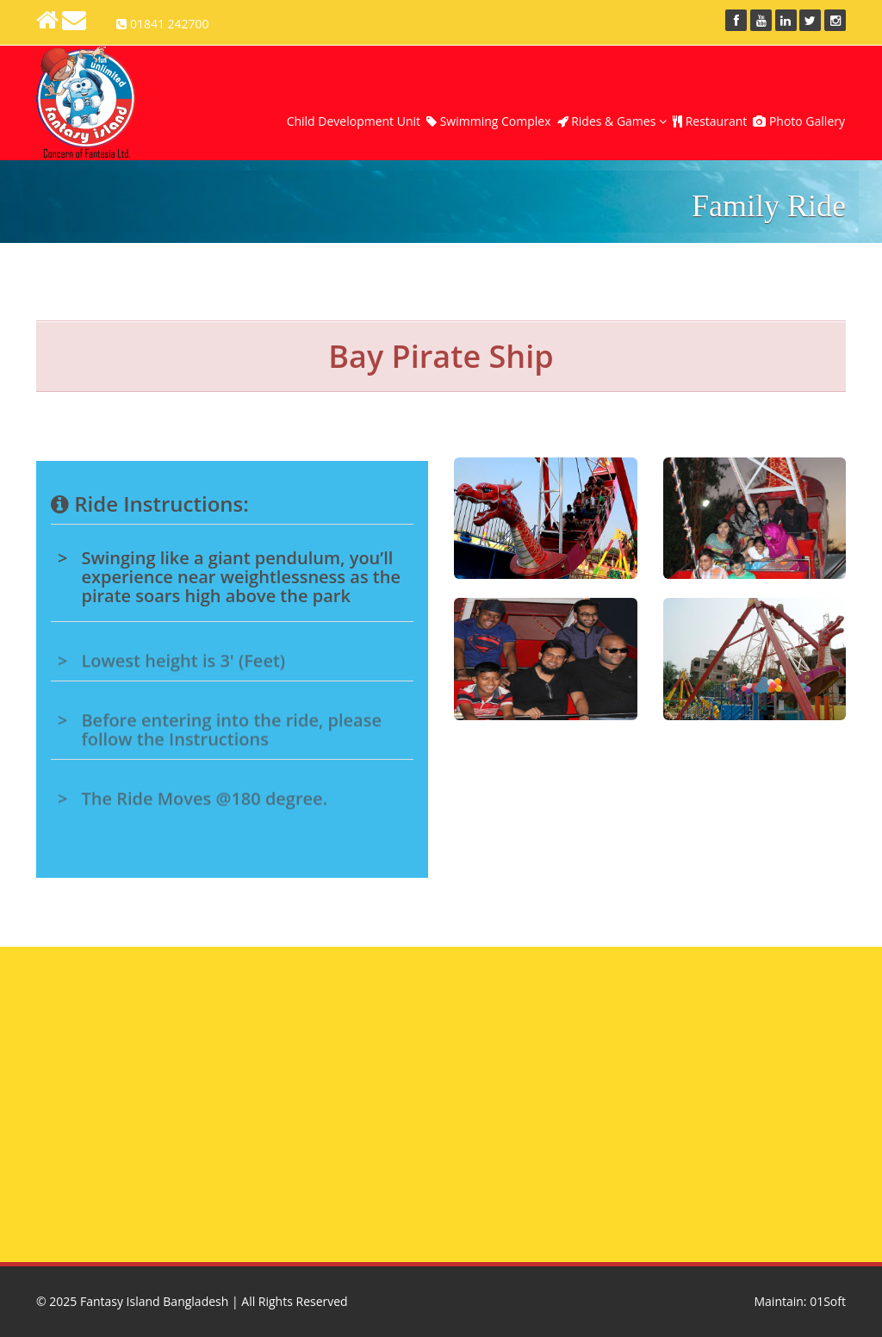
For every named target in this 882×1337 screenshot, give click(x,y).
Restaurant (710, 121)
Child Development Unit (353, 121)
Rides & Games (612, 121)
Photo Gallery (799, 121)
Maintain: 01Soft (800, 1301)
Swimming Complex (488, 121)
